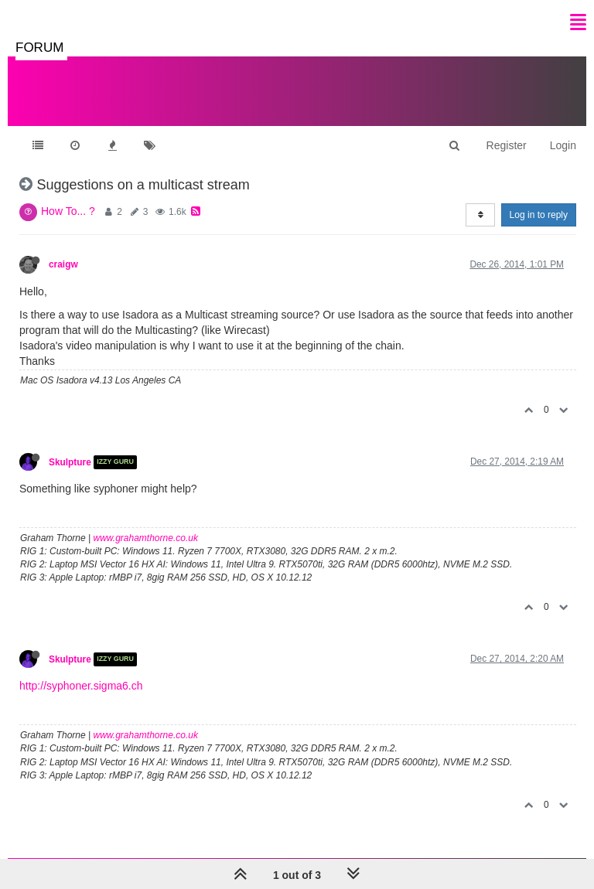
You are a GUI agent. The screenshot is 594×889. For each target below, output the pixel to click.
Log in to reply (539, 214)
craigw (63, 264)
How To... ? (68, 211)
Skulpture (70, 462)
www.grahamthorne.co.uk (146, 538)
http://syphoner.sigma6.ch (81, 686)
